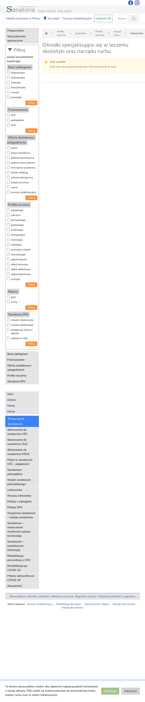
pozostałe (16, 97)
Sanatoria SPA (16, 381)
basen (14, 148)
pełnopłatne (17, 120)
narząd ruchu (117, 33)
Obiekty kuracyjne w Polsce (23, 18)
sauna (14, 187)
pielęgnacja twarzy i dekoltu (22, 331)
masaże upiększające (22, 325)
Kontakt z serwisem (38, 596)
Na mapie (51, 19)
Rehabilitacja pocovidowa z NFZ (19, 558)
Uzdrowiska (14, 490)
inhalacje (16, 82)
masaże (15, 92)
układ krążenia (19, 259)
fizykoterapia (18, 72)
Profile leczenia (16, 376)
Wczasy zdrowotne (19, 496)
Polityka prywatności (109, 596)
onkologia (16, 244)
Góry (10, 394)
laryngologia (18, 235)
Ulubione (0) (103, 18)
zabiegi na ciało (19, 338)
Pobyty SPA (14, 507)
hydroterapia (18, 77)
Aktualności (14, 586)
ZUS (13, 125)
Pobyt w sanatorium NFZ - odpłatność (20, 462)
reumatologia (18, 254)
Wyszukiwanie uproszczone (16, 38)
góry (13, 297)
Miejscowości (15, 31)
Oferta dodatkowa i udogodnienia (19, 368)
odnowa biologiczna (22, 177)
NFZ (13, 115)
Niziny (11, 411)
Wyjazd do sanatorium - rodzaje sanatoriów (21, 515)
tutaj (113, 66)
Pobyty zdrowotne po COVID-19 (20, 578)
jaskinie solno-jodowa (23, 162)
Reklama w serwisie (62, 596)
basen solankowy (20, 153)
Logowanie (129, 596)
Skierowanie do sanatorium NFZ (17, 432)
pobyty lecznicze (20, 182)
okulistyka (80, 33)
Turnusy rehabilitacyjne (77, 18)
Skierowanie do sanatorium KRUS (18, 452)
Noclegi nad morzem (124, 604)
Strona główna (18, 596)
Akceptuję (110, 691)
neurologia (17, 239)
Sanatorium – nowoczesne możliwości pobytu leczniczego (19, 529)
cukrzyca (16, 215)
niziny (14, 302)
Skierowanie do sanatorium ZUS (17, 442)
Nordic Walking (19, 172)
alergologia (17, 210)
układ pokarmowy (21, 274)
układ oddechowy (21, 269)
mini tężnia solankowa (23, 167)
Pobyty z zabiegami (19, 501)
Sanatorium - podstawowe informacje (15, 546)
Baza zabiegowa (17, 354)
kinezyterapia (18, 87)
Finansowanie (16, 360)
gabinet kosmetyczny (22, 157)
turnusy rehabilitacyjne (23, 192)
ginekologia (17, 225)
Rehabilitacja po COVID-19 (17, 568)
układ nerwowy (19, 264)
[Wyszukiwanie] (134, 18)
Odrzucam (130, 691)
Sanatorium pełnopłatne (14, 472)
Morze (11, 406)
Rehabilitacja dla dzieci (68, 604)
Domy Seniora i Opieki (97, 604)
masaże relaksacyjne (22, 320)
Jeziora (11, 400)
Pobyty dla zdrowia (72, 607)
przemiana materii (21, 249)
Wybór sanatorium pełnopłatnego (19, 482)
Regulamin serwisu (85, 596)
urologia (15, 279)
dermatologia (18, 220)
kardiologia (17, 230)
